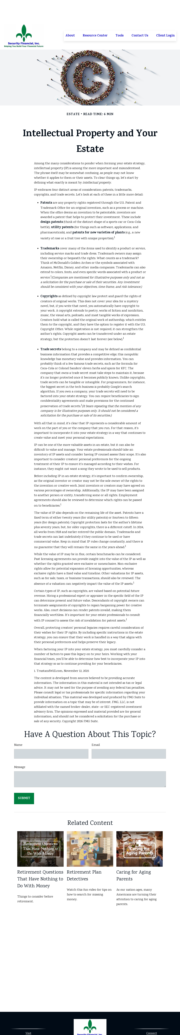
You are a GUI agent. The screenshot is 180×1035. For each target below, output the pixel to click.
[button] (70, 13)
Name (18, 722)
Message (19, 745)
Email (96, 722)
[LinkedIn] (92, 1023)
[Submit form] (24, 776)
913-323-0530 (155, 1016)
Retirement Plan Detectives (84, 853)
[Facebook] (87, 1023)
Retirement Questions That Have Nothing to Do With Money (40, 857)
